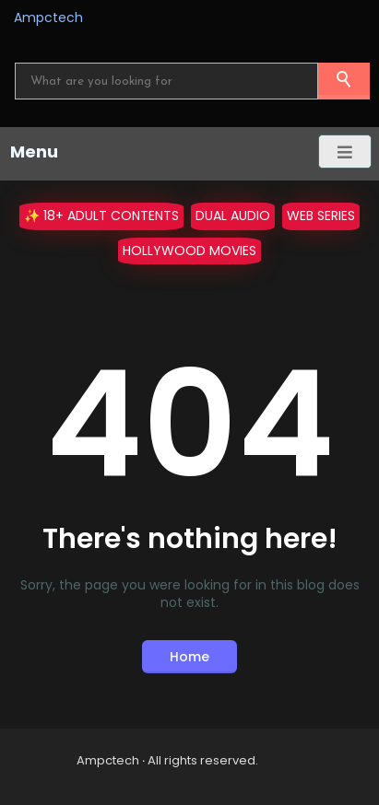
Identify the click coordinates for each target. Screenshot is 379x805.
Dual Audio (232, 215)
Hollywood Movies (189, 250)
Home (189, 657)
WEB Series (321, 215)
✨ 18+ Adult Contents (101, 215)
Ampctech (48, 17)
